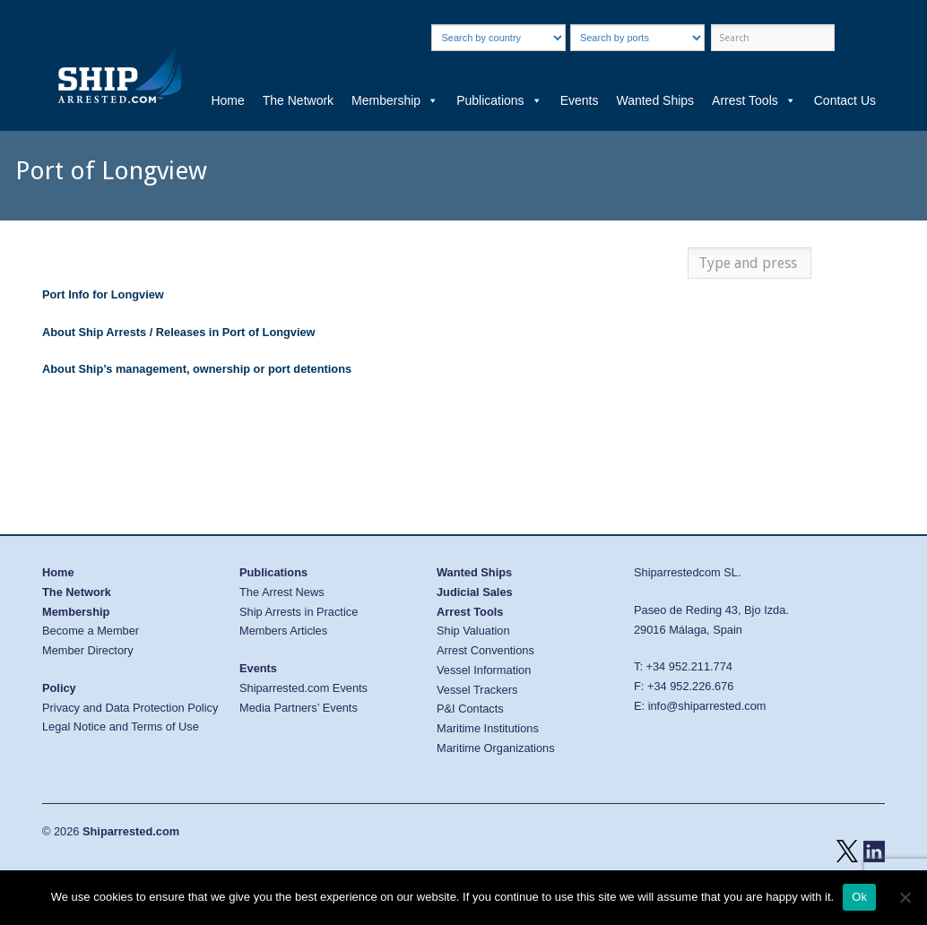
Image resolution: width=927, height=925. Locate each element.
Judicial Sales (475, 592)
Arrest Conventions (485, 650)
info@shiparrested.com (707, 706)
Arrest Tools (754, 100)
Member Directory (88, 650)
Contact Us (845, 100)
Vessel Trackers (477, 689)
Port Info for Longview (103, 294)
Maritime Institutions (488, 728)
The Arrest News (282, 592)
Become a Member (90, 630)
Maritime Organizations (496, 748)
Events (579, 100)
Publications (499, 100)
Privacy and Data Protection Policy (130, 707)
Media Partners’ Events (298, 707)
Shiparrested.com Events (303, 688)
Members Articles (283, 630)
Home (227, 100)
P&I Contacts (470, 708)
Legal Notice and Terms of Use (120, 726)
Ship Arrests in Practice (298, 611)
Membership (394, 100)
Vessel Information (484, 670)
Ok (859, 896)
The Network (298, 100)
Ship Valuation (473, 630)
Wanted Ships (655, 100)
